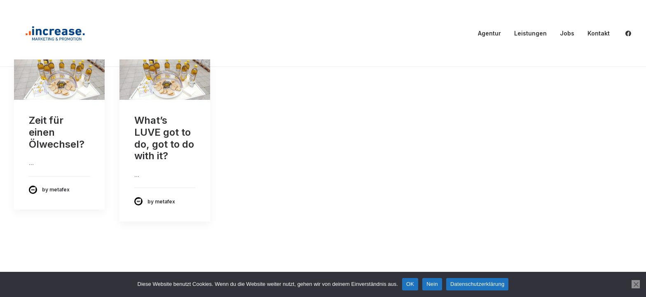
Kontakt (598, 33)
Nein (432, 284)
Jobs (567, 33)
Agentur (489, 33)
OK (410, 284)
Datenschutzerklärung (477, 284)
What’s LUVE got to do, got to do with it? (164, 138)
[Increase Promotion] (55, 33)
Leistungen (530, 33)
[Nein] (636, 284)
